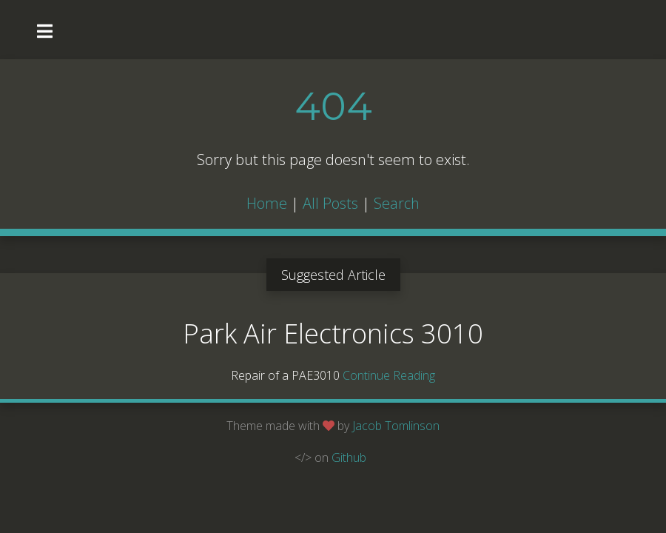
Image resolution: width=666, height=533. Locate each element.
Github (349, 457)
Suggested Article (333, 275)
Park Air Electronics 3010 (333, 333)
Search (397, 203)
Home (266, 203)
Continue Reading (389, 375)
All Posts (330, 203)
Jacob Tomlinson (396, 426)
